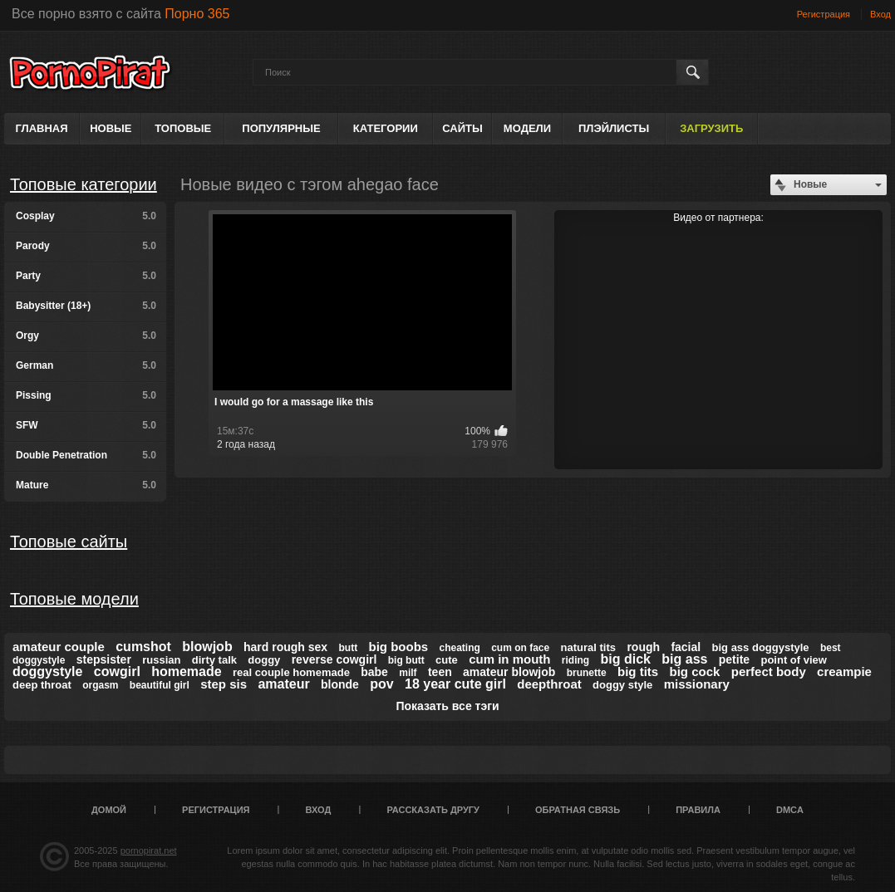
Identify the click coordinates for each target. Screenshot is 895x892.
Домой (108, 810)
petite (734, 659)
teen (440, 672)
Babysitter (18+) (86, 305)
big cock (695, 671)
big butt (406, 660)
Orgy (86, 335)
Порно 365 (197, 14)
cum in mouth (509, 659)
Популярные (281, 128)
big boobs (399, 647)
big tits (637, 671)
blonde (340, 684)
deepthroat (549, 684)
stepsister (103, 659)
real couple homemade (291, 672)
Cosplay (86, 216)
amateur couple (58, 647)
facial (686, 647)
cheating (460, 648)
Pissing (86, 395)
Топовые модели (74, 599)
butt (348, 648)
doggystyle (47, 671)
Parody (86, 246)
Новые (110, 128)
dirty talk (214, 660)
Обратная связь (577, 810)
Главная (42, 128)
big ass (684, 659)
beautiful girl (159, 685)
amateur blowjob (509, 672)
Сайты (462, 128)
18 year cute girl (455, 684)
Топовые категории (83, 184)
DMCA (790, 810)
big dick (626, 659)
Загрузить (711, 128)
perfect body (768, 671)
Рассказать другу (432, 810)
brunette (587, 673)
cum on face (520, 648)
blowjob (207, 647)
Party (86, 276)
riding (575, 660)
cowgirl (117, 671)
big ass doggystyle (760, 647)
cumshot (143, 647)
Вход (880, 14)
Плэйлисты (613, 128)
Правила (698, 810)
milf (407, 673)
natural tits (588, 647)
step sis (223, 684)
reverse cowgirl (334, 659)
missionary (697, 684)
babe (374, 672)
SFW (86, 425)
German (86, 365)
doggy (264, 660)
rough (643, 647)
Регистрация (823, 14)
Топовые (183, 128)
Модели (527, 128)
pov (381, 684)
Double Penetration (86, 455)
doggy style (622, 685)
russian (161, 660)
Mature (86, 485)
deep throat (41, 685)
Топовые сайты (68, 541)
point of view (793, 660)
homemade (186, 671)
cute (446, 660)
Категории (385, 128)
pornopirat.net (148, 850)
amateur (283, 684)
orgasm (100, 685)
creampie (844, 671)
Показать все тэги (447, 706)
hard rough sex (285, 647)
